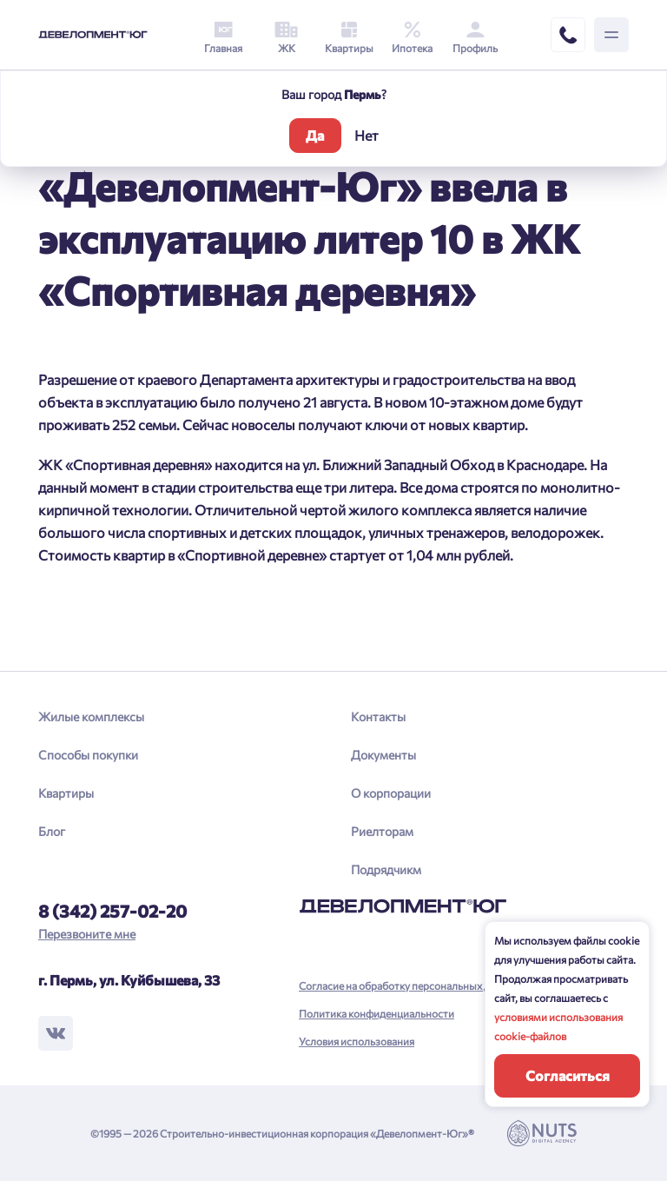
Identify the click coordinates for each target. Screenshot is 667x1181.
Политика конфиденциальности (376, 1013)
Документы (383, 754)
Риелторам (382, 831)
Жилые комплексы (91, 716)
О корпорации (391, 793)
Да (315, 135)
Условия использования (356, 1041)
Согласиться (567, 1075)
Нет (366, 135)
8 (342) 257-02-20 (112, 910)
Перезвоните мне (86, 933)
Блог (51, 831)
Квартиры (66, 793)
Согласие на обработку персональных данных (409, 985)
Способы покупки (88, 754)
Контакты (378, 716)
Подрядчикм (386, 869)
